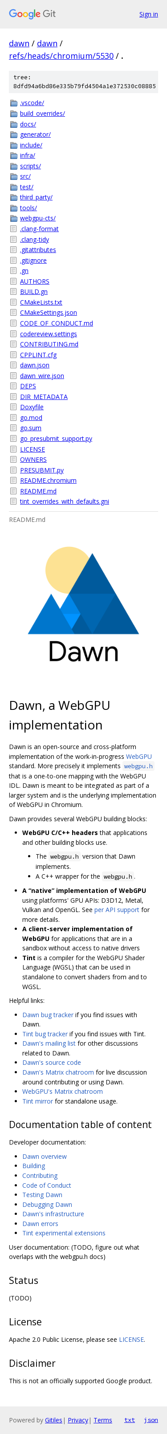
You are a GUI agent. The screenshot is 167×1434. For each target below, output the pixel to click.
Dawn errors (40, 1223)
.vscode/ (32, 102)
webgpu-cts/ (38, 218)
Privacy (78, 1420)
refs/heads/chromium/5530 (61, 55)
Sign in (148, 14)
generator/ (35, 134)
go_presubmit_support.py (56, 438)
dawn (19, 43)
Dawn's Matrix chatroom (58, 1072)
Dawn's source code (51, 1062)
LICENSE (32, 449)
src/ (25, 176)
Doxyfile (32, 407)
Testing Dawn (42, 1194)
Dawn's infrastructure (53, 1214)
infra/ (27, 155)
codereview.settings (48, 334)
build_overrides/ (42, 113)
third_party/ (36, 197)
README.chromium (48, 480)
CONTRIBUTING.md (49, 344)
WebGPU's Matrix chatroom (62, 1091)
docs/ (28, 124)
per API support (116, 909)
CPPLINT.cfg (38, 354)
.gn (24, 270)
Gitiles (53, 1420)
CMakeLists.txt (41, 302)
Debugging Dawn (47, 1204)
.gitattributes (38, 249)
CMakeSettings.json (48, 312)
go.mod (31, 417)
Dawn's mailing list (49, 1043)
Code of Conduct (46, 1185)
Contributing (39, 1175)
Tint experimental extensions (64, 1233)
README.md (38, 491)
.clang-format (39, 228)
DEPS (28, 386)
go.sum (30, 428)
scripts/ (30, 166)
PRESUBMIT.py (42, 470)
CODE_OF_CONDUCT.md (56, 323)
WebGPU (139, 756)
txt (129, 1420)
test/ (26, 187)
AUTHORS (34, 281)
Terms (103, 1420)
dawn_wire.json (42, 375)
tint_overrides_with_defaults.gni (64, 501)
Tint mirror (37, 1101)
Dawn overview (44, 1156)
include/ (31, 145)
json (151, 1420)
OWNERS (33, 459)
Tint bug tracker (45, 1034)
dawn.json (34, 365)
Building (33, 1165)
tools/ (28, 208)
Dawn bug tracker (47, 1014)
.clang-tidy (34, 239)
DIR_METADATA (44, 396)
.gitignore (33, 260)
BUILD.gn (34, 291)
